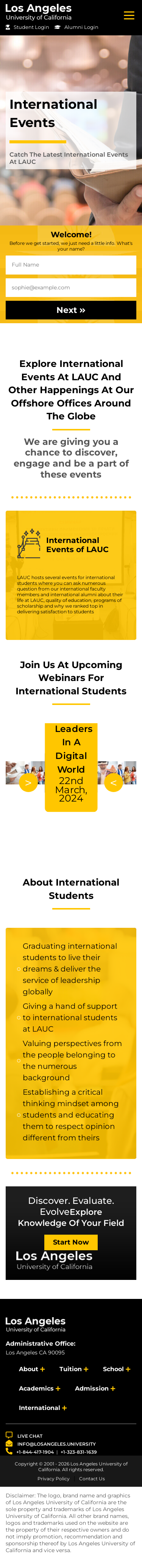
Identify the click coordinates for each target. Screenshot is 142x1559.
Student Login (27, 27)
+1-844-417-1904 (30, 1451)
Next (71, 310)
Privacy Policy (53, 1478)
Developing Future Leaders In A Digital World (76, 750)
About (28, 1369)
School (113, 1369)
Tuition (70, 1369)
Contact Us (92, 1478)
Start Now (71, 1242)
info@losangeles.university (51, 1443)
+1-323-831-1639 (79, 1452)
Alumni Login (76, 27)
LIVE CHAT (24, 1435)
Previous (113, 782)
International (39, 1407)
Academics (36, 1388)
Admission (92, 1388)
